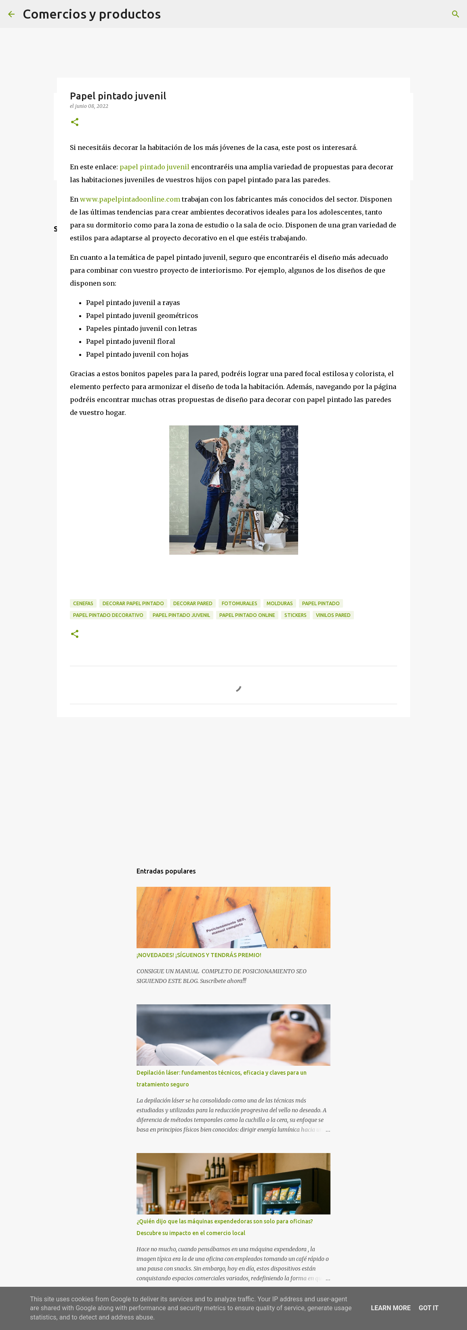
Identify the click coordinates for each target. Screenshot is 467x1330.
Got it (428, 1308)
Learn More (390, 1308)
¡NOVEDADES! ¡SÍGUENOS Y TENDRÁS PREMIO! (199, 955)
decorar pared (192, 603)
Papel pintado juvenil (181, 615)
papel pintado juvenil (154, 167)
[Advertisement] (233, 785)
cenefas (83, 603)
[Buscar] (456, 14)
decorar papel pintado (133, 603)
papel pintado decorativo (108, 615)
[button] (75, 122)
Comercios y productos (92, 13)
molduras (280, 603)
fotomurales (239, 603)
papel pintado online (247, 615)
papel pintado (321, 603)
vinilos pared (333, 615)
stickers (295, 615)
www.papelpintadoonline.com (130, 199)
